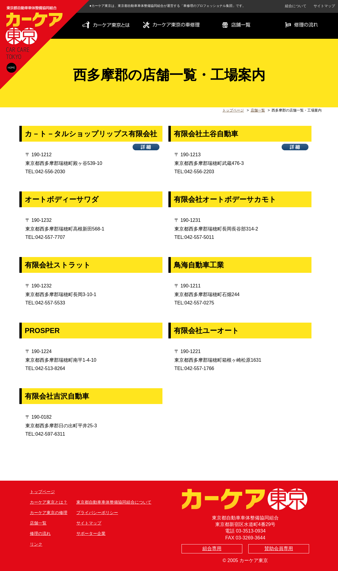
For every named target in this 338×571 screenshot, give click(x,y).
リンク (36, 544)
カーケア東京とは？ (48, 502)
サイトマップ (324, 6)
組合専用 (211, 548)
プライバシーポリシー (97, 512)
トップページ (233, 110)
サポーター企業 (91, 533)
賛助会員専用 (278, 548)
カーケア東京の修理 (48, 512)
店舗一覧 (258, 110)
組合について (295, 6)
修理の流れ (40, 533)
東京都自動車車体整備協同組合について (113, 502)
